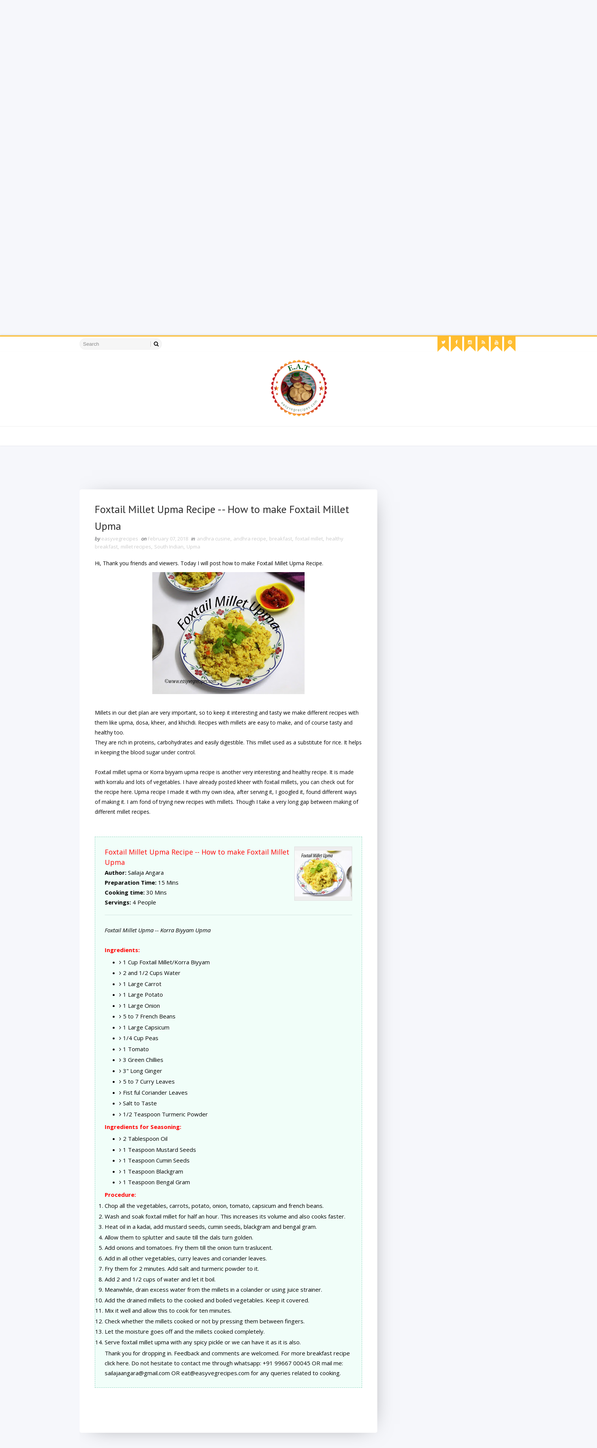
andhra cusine (213, 538)
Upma (193, 546)
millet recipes (136, 546)
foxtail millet (309, 538)
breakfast (280, 538)
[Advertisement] (228, 53)
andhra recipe (249, 538)
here (126, 791)
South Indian (169, 546)
